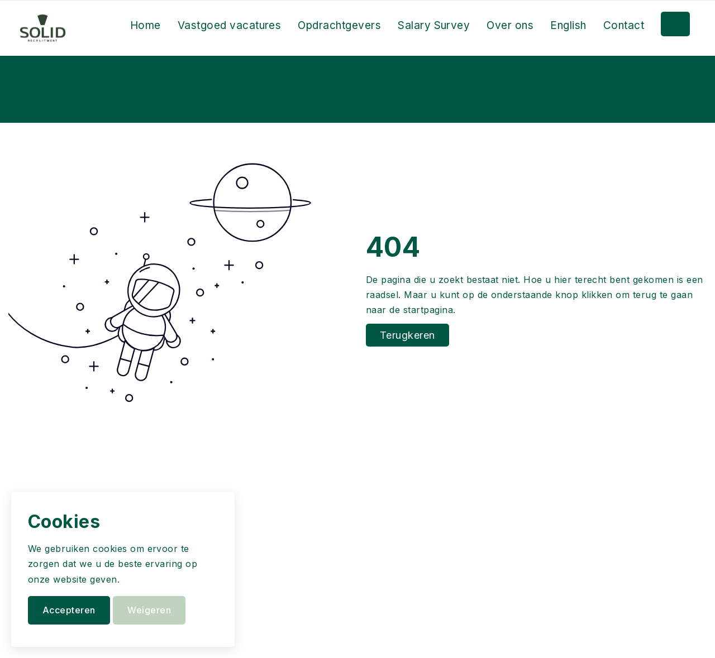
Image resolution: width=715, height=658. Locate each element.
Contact (623, 25)
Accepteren (69, 610)
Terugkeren (407, 335)
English (568, 25)
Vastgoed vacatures (230, 25)
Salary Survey (434, 25)
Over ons (510, 25)
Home (145, 25)
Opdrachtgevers (339, 25)
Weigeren (149, 610)
